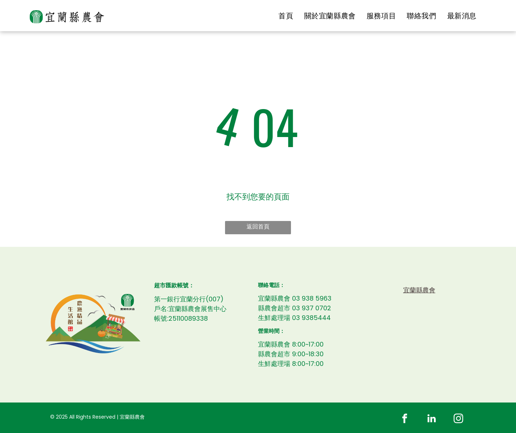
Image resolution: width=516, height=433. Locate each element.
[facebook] (405, 419)
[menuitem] (285, 16)
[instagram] (459, 419)
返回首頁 (258, 226)
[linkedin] (432, 419)
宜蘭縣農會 (419, 290)
